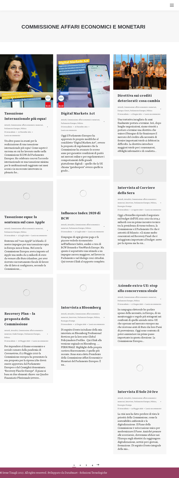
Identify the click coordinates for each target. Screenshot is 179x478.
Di (9, 132)
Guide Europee (18, 334)
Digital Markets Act (78, 113)
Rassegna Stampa (125, 206)
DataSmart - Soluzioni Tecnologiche (86, 473)
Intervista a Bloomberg (81, 307)
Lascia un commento (12, 135)
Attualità (127, 199)
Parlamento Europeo (12, 128)
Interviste (129, 202)
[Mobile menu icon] (171, 5)
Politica (23, 128)
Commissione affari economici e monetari (27, 125)
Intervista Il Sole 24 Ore (138, 392)
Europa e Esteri (123, 110)
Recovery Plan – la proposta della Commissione (19, 319)
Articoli (7, 125)
